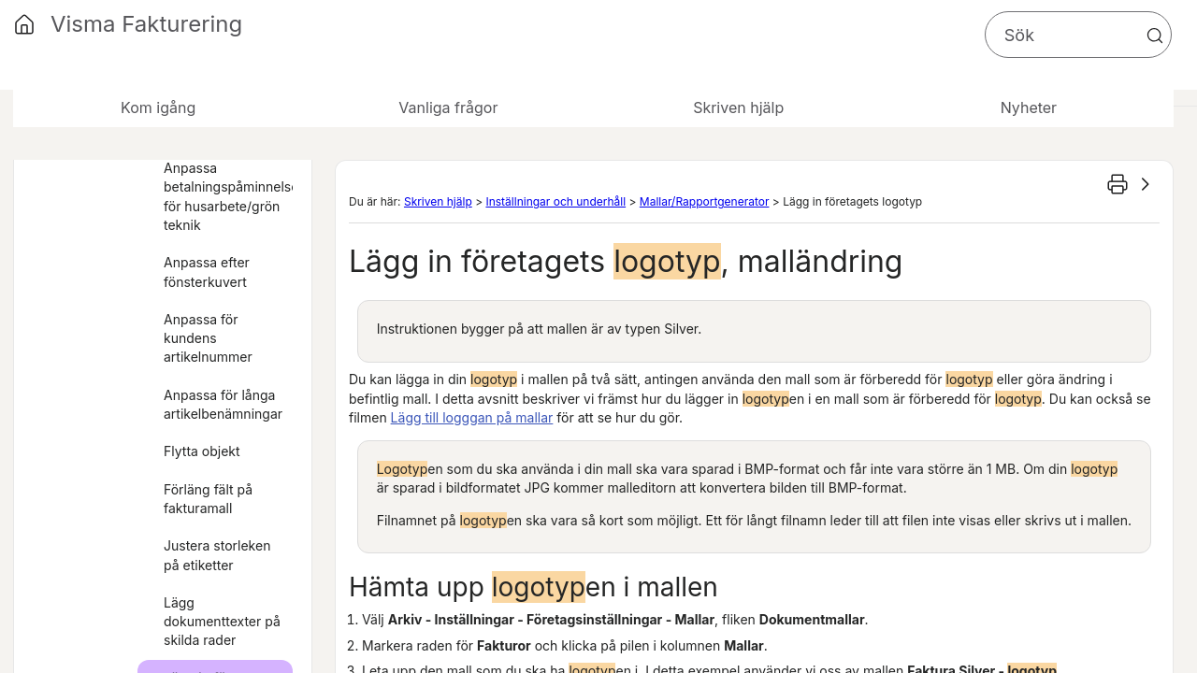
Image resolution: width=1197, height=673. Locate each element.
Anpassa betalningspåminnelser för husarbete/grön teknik (228, 196)
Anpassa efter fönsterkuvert (207, 271)
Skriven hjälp (438, 201)
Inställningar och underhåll (555, 201)
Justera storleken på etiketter (217, 554)
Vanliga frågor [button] (448, 107)
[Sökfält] (1078, 34)
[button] (1155, 35)
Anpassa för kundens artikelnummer (208, 338)
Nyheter (1029, 107)
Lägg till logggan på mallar (472, 417)
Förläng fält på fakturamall (208, 498)
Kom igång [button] (158, 107)
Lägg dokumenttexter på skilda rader (222, 621)
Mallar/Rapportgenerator (705, 201)
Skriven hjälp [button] (738, 107)
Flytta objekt (202, 451)
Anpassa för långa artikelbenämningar (223, 404)
